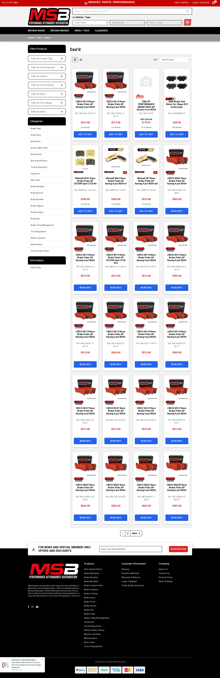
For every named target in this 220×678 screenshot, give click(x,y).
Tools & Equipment (39, 167)
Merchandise (36, 244)
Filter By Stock (47, 94)
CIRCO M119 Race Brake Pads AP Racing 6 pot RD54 (85, 104)
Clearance (101, 30)
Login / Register (200, 2)
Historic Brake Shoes (40, 251)
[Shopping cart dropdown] (215, 3)
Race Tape (35, 180)
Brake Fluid (35, 141)
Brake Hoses (36, 154)
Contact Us (164, 573)
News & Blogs (165, 581)
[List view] (81, 59)
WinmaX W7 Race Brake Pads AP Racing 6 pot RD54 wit (146, 182)
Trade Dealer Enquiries (133, 585)
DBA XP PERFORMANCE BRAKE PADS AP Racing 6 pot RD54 (146, 105)
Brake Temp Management (42, 225)
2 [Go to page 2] (127, 533)
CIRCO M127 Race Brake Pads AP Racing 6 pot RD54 (85, 411)
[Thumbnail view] (75, 59)
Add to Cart (85, 134)
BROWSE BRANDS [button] (60, 30)
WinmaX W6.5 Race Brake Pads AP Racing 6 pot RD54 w (115, 181)
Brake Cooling (37, 212)
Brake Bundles (37, 199)
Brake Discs (36, 135)
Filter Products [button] (38, 48)
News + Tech (82, 30)
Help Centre (36, 267)
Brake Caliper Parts (39, 148)
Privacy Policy (165, 577)
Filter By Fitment (47, 76)
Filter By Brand (47, 111)
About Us (163, 569)
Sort (155, 60)
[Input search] (129, 11)
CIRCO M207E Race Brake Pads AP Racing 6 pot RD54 (177, 487)
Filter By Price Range (47, 102)
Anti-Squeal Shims (39, 161)
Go (187, 22)
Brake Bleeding (37, 186)
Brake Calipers (37, 206)
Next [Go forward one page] (136, 533)
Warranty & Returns (131, 577)
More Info (176, 211)
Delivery (126, 569)
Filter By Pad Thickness (47, 85)
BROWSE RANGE (36, 30)
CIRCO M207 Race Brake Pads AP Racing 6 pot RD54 (176, 181)
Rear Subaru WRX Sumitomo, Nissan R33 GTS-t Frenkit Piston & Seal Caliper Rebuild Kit (26, 664)
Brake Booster (37, 193)
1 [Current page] (122, 533)
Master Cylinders (38, 238)
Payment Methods (130, 573)
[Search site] (188, 11)
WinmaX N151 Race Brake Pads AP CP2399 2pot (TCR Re (85, 182)
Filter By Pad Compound (47, 67)
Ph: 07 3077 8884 (10, 2)
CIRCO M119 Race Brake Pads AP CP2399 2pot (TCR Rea (115, 258)
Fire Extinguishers (38, 231)
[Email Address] (130, 549)
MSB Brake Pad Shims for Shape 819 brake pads (177, 104)
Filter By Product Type (47, 58)
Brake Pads (36, 128)
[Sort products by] (175, 59)
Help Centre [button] (181, 2)
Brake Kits (35, 219)
